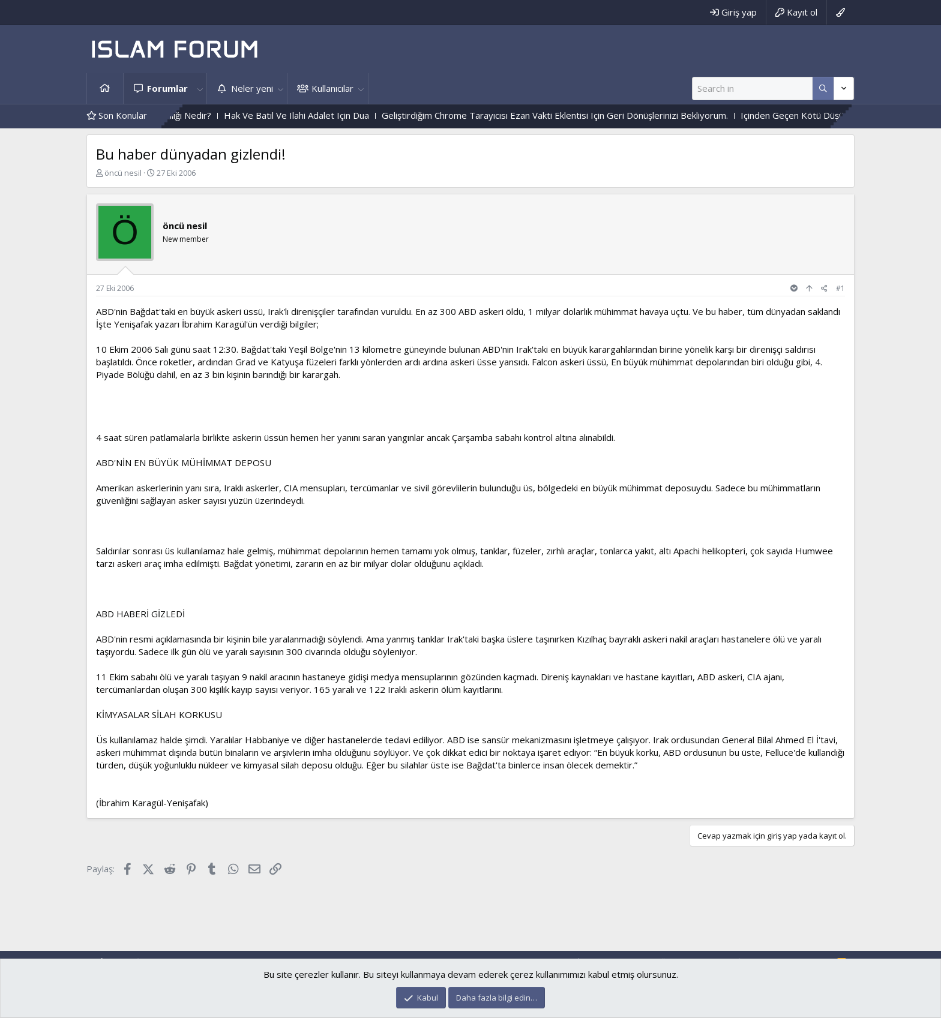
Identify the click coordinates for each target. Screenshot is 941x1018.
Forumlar (167, 88)
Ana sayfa (105, 88)
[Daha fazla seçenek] (823, 88)
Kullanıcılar (332, 88)
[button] (199, 88)
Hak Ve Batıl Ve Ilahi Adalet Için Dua (318, 115)
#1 (840, 288)
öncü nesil (123, 172)
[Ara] (752, 88)
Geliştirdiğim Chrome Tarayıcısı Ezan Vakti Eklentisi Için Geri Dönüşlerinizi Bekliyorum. (577, 115)
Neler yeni (252, 88)
